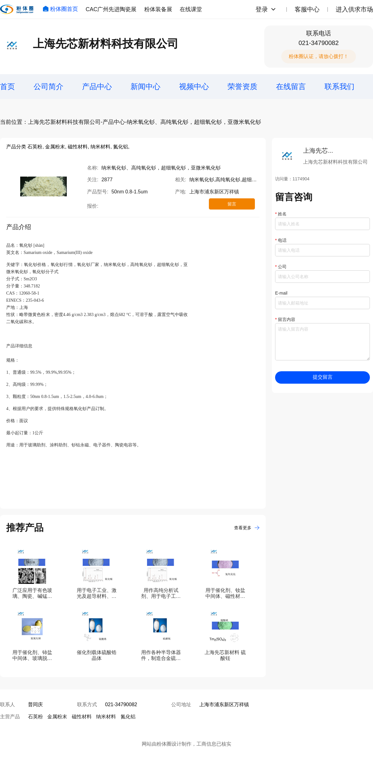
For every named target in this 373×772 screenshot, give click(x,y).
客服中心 (307, 9)
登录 (262, 9)
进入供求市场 (354, 9)
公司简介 (48, 86)
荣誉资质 (242, 86)
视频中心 (194, 86)
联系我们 (339, 86)
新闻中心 (145, 86)
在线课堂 (191, 9)
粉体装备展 (158, 9)
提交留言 (323, 377)
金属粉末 (57, 716)
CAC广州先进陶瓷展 (110, 9)
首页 (7, 86)
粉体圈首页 (60, 9)
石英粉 (35, 716)
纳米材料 (106, 716)
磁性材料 (82, 716)
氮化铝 (128, 716)
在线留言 (291, 86)
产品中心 (97, 86)
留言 (232, 203)
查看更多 (247, 527)
